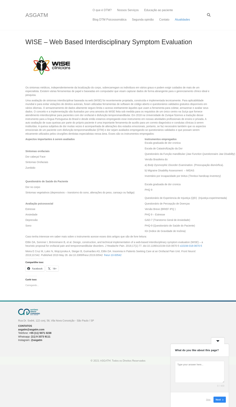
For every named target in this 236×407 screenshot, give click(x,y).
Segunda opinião (143, 19)
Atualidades (182, 19)
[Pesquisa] (207, 15)
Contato (164, 19)
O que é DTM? (102, 10)
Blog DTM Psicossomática (110, 19)
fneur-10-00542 (113, 255)
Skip (208, 399)
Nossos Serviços (128, 10)
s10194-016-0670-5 (191, 245)
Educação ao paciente (158, 10)
